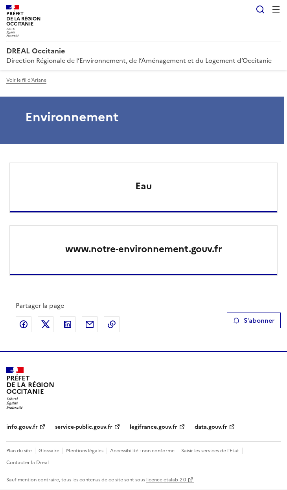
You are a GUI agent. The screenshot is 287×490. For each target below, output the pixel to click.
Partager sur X (45, 324)
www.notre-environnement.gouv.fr (143, 249)
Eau (143, 186)
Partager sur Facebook (23, 324)
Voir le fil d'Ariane (26, 80)
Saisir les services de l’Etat (210, 450)
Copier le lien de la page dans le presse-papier (112, 324)
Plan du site (19, 450)
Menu (276, 9)
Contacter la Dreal (27, 462)
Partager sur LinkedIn (67, 324)
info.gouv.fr (22, 427)
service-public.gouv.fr (83, 427)
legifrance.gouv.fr (153, 427)
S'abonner (253, 320)
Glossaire (49, 450)
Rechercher (260, 9)
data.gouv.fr (211, 427)
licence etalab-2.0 (166, 479)
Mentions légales (84, 450)
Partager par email (90, 324)
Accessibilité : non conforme (142, 450)
